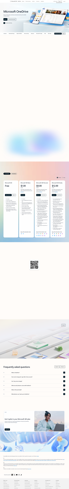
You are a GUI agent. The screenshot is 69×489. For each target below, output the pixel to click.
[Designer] (43, 235)
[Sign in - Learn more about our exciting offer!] (8, 195)
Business (23, 1)
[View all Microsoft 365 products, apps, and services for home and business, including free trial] (63, 325)
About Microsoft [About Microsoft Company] (58, 483)
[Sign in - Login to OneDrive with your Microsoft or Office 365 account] (5, 19)
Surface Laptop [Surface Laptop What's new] (5, 483)
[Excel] (41, 233)
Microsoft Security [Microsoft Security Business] (36, 483)
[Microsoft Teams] (41, 235)
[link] (5, 34)
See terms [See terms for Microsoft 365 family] (56, 191)
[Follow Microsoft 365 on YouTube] (16, 475)
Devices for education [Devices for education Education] (27, 483)
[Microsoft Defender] (39, 235)
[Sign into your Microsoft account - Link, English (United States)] (14, 195)
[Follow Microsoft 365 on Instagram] (19, 475)
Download (42, 1)
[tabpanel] (34, 207)
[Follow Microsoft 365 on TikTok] (21, 475)
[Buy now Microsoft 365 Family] (54, 195)
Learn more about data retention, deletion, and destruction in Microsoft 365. (45, 460)
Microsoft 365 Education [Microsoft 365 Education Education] (27, 486)
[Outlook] (21, 233)
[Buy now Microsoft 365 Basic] (23, 195)
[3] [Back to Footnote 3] (3, 467)
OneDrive (19, 1)
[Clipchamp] (44, 235)
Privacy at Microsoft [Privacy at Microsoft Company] (58, 486)
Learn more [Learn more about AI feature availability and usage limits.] (29, 468)
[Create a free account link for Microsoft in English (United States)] (12, 19)
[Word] (39, 233)
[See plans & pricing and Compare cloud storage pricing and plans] (58, 33)
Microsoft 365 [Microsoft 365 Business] (36, 486)
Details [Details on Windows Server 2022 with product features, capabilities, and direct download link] (38, 456)
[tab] (6, 174)
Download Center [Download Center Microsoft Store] (16, 483)
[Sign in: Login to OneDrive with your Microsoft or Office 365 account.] (64, 33)
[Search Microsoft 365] (60, 1)
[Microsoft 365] (14, 1)
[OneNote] (46, 233)
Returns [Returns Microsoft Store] (15, 486)
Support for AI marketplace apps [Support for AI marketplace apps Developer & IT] (49, 486)
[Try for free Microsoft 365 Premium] (43, 195)
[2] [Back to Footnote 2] (3, 462)
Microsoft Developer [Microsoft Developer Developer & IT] (47, 483)
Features (33, 1)
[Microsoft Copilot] (37, 233)
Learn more (15, 465)
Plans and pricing (28, 1)
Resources (37, 1)
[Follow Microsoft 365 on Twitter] (14, 475)
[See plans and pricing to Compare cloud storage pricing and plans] (7, 23)
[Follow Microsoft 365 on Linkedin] (12, 475)
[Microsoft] (6, 1)
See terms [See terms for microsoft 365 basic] (22, 191)
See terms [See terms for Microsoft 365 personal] (40, 191)
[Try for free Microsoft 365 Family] (59, 195)
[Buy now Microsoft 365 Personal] (38, 195)
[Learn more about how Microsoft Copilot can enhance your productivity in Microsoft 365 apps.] (7, 429)
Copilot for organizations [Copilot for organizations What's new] (6, 486)
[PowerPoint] (43, 233)
